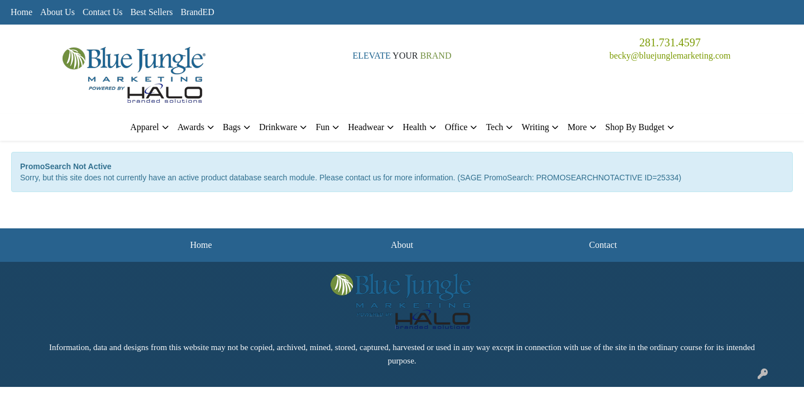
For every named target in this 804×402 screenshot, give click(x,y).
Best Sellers (151, 12)
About (402, 245)
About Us (57, 12)
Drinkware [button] (278, 127)
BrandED (197, 12)
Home (21, 12)
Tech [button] (494, 127)
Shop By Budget (634, 127)
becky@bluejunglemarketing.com (670, 55)
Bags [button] (232, 127)
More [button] (577, 127)
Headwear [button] (366, 127)
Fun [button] (322, 127)
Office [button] (456, 127)
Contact (603, 245)
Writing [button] (535, 127)
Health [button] (415, 127)
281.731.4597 (670, 42)
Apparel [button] (144, 127)
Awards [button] (191, 127)
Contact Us (103, 12)
